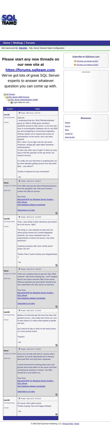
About (77, 424)
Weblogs (18, 42)
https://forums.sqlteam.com (30, 70)
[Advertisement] (64, 19)
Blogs (67, 130)
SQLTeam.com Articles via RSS (87, 61)
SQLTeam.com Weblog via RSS (87, 65)
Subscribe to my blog (26, 210)
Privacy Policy (68, 424)
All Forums (10, 94)
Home (7, 42)
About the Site (70, 137)
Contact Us (69, 133)
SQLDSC (23, 48)
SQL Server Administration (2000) (24, 100)
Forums (30, 42)
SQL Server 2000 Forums (18, 97)
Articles (67, 122)
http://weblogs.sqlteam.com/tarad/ (31, 205)
